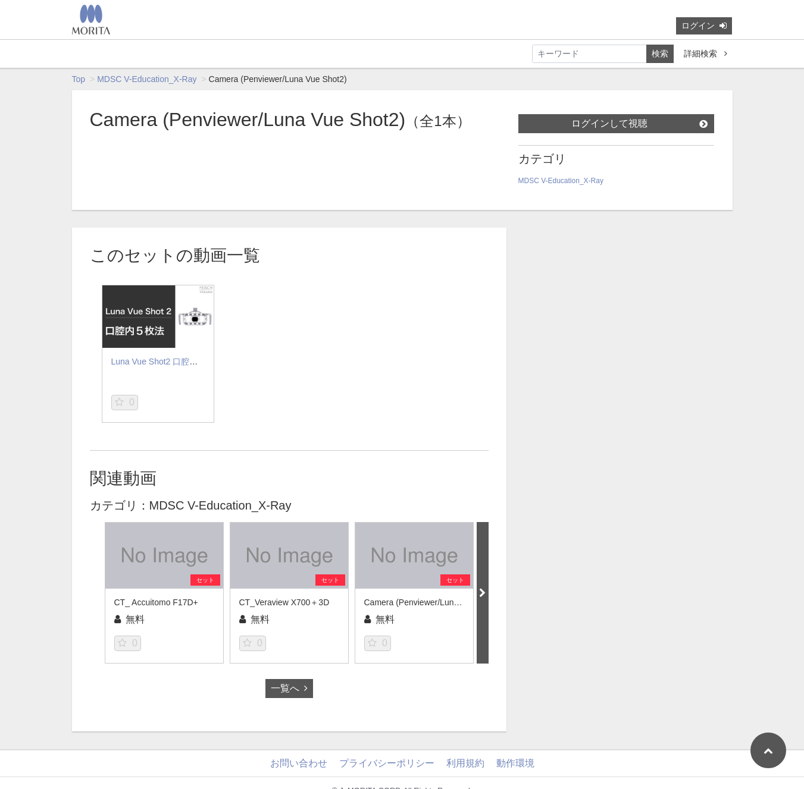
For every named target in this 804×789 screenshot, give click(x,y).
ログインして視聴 (639, 123)
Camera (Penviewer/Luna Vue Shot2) (433, 602)
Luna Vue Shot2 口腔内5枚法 (165, 361)
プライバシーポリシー (386, 763)
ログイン (704, 25)
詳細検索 (705, 53)
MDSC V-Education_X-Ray (146, 79)
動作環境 (515, 763)
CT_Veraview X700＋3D (284, 602)
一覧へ (289, 688)
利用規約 (465, 763)
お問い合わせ (298, 763)
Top (79, 79)
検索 (660, 53)
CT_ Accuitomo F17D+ (156, 602)
